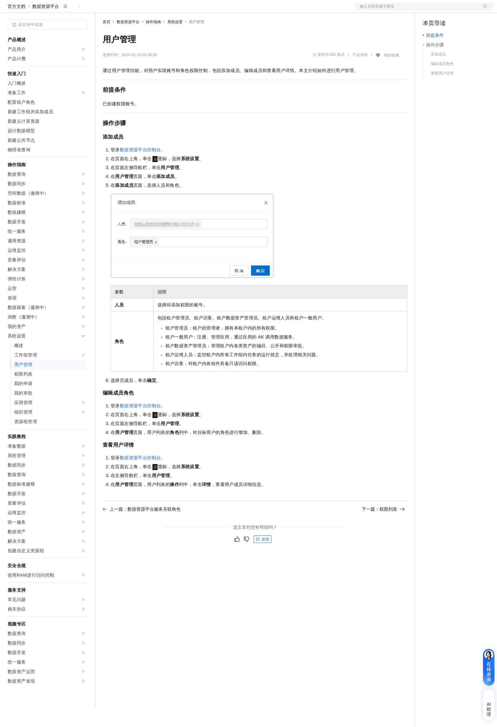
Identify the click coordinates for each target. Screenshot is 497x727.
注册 (460, 10)
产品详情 (360, 75)
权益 (121, 10)
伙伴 (171, 10)
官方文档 (16, 26)
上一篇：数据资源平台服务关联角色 (142, 529)
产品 (82, 10)
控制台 (445, 10)
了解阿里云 (209, 10)
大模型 (65, 10)
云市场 (154, 10)
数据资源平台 (45, 26)
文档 (416, 10)
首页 (106, 42)
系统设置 (175, 42)
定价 (136, 10)
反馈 (262, 559)
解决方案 (102, 10)
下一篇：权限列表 (383, 529)
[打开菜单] (10, 10)
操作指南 (153, 42)
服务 (187, 10)
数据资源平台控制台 (140, 170)
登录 (483, 10)
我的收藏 (391, 75)
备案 (430, 10)
